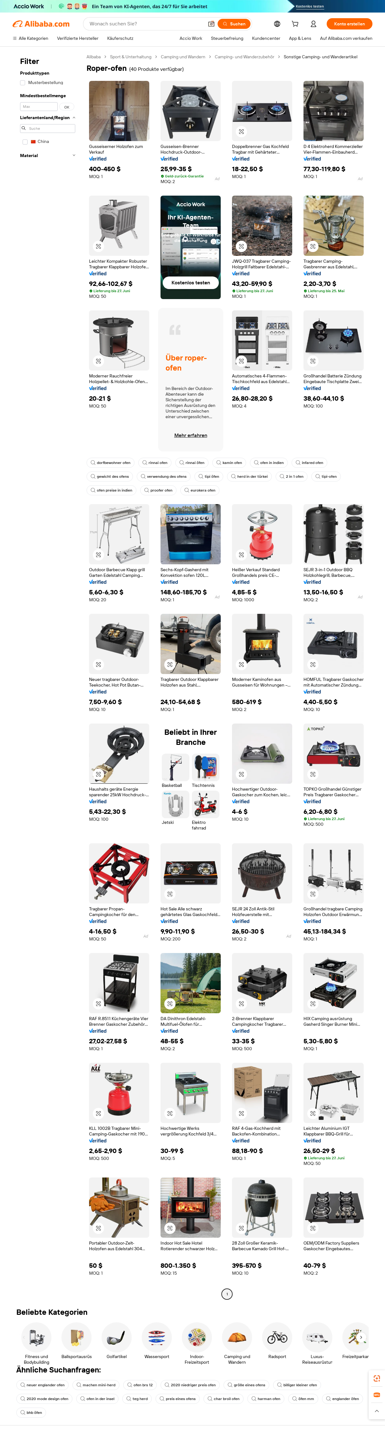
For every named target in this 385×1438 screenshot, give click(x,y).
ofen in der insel (97, 1398)
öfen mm (303, 1398)
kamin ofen (229, 462)
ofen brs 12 (140, 1385)
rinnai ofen (154, 462)
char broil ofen (224, 1398)
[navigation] (47, 676)
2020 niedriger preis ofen (190, 1385)
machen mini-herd (95, 1385)
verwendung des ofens (164, 476)
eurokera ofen (199, 490)
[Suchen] (234, 24)
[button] (211, 24)
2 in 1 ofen (291, 476)
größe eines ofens (246, 1385)
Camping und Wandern (183, 56)
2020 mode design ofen (44, 1398)
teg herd (137, 1398)
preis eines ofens (178, 1398)
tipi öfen (208, 476)
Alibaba (94, 56)
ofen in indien (269, 462)
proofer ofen (158, 490)
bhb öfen (31, 1412)
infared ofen (309, 462)
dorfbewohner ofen (110, 462)
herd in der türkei (249, 476)
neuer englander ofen (42, 1385)
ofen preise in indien (111, 490)
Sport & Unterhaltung (130, 56)
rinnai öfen (191, 462)
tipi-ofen (326, 476)
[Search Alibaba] (146, 23)
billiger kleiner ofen (297, 1385)
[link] (377, 1378)
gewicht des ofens (110, 476)
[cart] (296, 24)
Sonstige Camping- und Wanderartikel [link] (320, 56)
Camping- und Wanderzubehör (244, 56)
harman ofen (265, 1398)
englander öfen (342, 1398)
